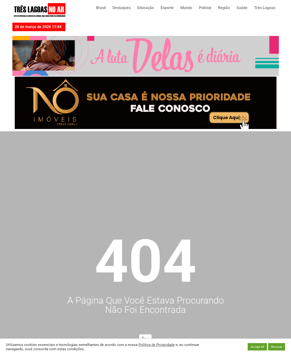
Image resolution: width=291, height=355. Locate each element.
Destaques (122, 7)
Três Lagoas (264, 7)
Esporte (167, 7)
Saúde (242, 7)
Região (224, 7)
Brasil (101, 7)
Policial (205, 7)
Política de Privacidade (156, 345)
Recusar (276, 347)
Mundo (186, 7)
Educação (145, 7)
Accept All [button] (257, 347)
